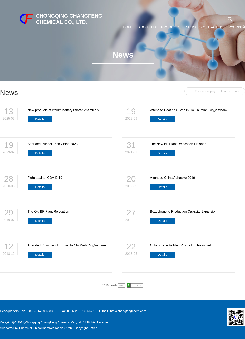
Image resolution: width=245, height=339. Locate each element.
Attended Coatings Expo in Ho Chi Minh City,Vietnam (188, 110)
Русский (236, 29)
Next (121, 285)
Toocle (59, 328)
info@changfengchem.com (128, 311)
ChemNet (25, 328)
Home (127, 29)
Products (170, 29)
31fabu (69, 328)
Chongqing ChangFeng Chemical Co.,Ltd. (53, 322)
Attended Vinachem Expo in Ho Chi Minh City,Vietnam (67, 245)
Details (40, 119)
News (190, 29)
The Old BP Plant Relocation (48, 211)
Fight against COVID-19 (45, 177)
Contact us (211, 29)
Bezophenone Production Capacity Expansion (183, 211)
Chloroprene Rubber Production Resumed (180, 245)
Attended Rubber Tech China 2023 (53, 144)
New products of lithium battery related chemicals (63, 110)
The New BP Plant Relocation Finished (178, 144)
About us (146, 29)
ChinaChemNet (43, 328)
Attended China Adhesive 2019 (172, 177)
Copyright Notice (86, 328)
